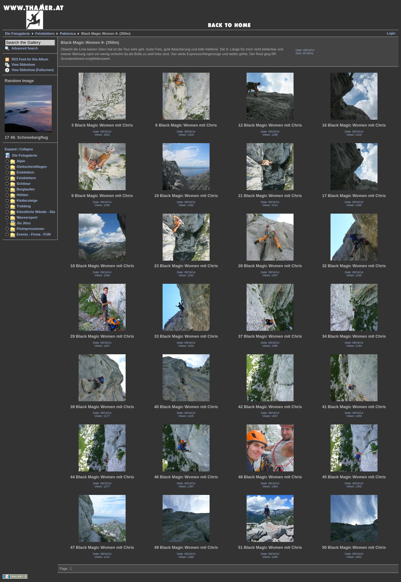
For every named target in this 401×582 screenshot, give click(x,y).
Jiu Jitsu (24, 223)
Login (391, 33)
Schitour (24, 183)
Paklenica (68, 33)
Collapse (26, 149)
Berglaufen (26, 189)
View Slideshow (23, 64)
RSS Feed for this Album (30, 59)
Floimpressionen (30, 229)
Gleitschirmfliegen (32, 167)
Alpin (21, 161)
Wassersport (27, 217)
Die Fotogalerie (17, 33)
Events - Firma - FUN (33, 234)
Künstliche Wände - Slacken (40, 212)
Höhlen (22, 195)
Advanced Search (25, 48)
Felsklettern (45, 33)
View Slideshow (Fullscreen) (33, 70)
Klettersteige (27, 200)
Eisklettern (25, 172)
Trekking (24, 206)
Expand (11, 149)
